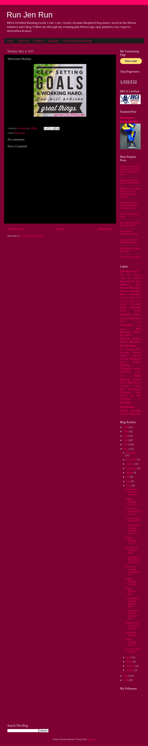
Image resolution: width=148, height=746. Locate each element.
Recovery (125, 372)
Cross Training (130, 304)
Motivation (20, 133)
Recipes (137, 369)
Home (10, 40)
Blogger (91, 739)
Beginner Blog (133, 281)
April (128, 657)
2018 (126, 436)
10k (121, 275)
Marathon (125, 335)
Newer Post (15, 229)
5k (128, 274)
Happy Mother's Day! (131, 591)
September (131, 468)
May (128, 486)
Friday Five (130, 322)
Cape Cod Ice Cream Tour (130, 301)
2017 (126, 440)
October (130, 464)
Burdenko (124, 298)
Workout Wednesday (130, 414)
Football (129, 318)
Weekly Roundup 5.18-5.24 (131, 502)
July (128, 477)
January (130, 670)
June (128, 481)
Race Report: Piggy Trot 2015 (132, 550)
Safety (123, 383)
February (131, 666)
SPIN (129, 382)
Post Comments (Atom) (31, 236)
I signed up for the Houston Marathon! (133, 560)
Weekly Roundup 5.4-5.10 (131, 581)
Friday (137, 318)
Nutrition (130, 349)
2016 (126, 444)
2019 (126, 431)
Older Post (105, 229)
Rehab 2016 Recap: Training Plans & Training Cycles (129, 205)
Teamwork (134, 389)
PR (139, 359)
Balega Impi (126, 278)
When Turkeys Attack (130, 257)
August (129, 473)
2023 (126, 427)
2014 (126, 676)
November (131, 460)
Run (137, 375)
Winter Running (130, 410)
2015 (126, 449)
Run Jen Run (30, 14)
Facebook (38, 40)
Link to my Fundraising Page (77, 40)
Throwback (125, 392)
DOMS (123, 307)
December (131, 453)
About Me (23, 40)
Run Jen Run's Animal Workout (132, 492)
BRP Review (126, 291)
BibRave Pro (130, 284)
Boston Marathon (130, 287)
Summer (125, 386)
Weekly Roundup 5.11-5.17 (131, 540)
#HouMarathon (129, 271)
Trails (138, 392)
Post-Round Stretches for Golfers (133, 511)
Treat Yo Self (130, 395)
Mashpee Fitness (130, 338)
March (129, 662)
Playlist (133, 359)
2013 (126, 680)
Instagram (53, 40)
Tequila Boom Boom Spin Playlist (132, 625)
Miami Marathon (130, 342)
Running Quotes (130, 379)
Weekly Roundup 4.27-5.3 (131, 642)
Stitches (137, 383)
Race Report (130, 362)
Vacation (125, 399)
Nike (122, 350)
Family (125, 314)
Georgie (126, 325)
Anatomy (137, 275)
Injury (137, 332)
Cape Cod (135, 297)
